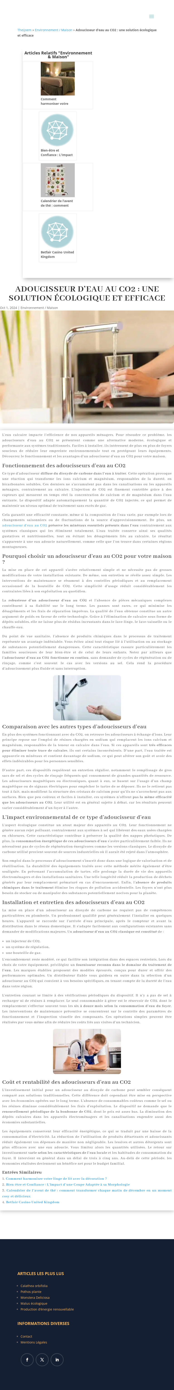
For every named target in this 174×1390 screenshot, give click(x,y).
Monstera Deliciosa (35, 1297)
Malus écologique (34, 1303)
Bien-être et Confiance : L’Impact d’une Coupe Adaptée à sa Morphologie (68, 1185)
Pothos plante (31, 1292)
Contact (26, 1336)
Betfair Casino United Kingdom (33, 1202)
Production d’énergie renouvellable (47, 1309)
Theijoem (24, 30)
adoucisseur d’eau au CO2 (24, 525)
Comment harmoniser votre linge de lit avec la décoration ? (56, 1179)
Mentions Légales (34, 1342)
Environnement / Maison (53, 30)
